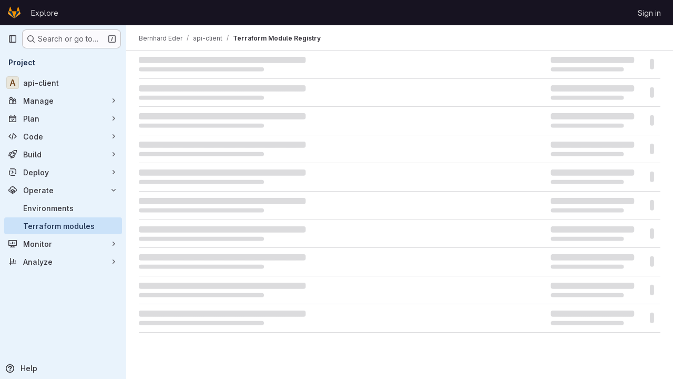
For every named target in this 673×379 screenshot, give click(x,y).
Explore (44, 12)
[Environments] (63, 208)
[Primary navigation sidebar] (12, 39)
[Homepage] (14, 12)
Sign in (649, 12)
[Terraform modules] (63, 225)
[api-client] (63, 82)
